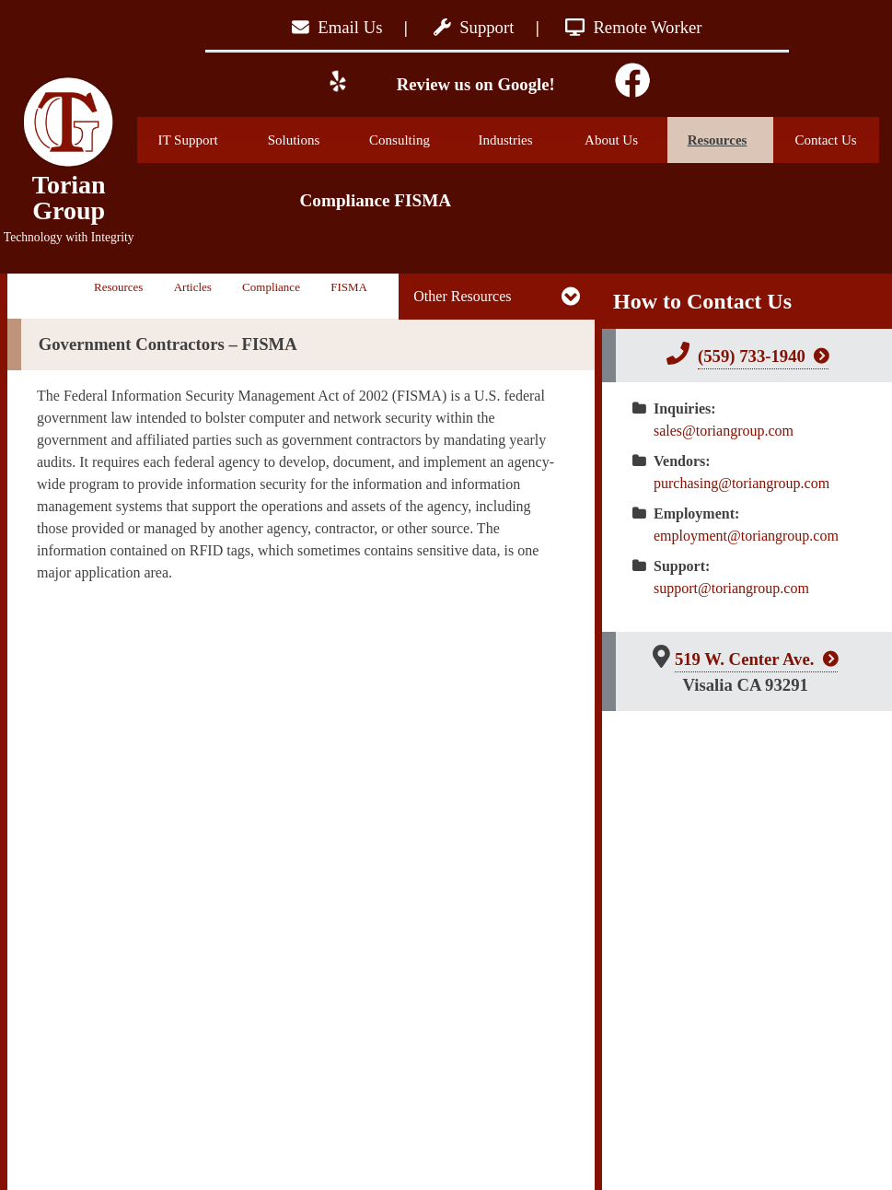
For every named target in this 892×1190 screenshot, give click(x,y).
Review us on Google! (473, 84)
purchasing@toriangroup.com (741, 483)
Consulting (412, 140)
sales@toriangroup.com (724, 430)
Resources (730, 140)
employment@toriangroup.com (746, 535)
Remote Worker (633, 27)
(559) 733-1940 (751, 356)
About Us (625, 140)
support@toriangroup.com (731, 588)
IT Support (200, 140)
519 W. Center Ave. (745, 659)
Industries (519, 140)
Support (474, 27)
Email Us (337, 27)
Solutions (309, 140)
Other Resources (462, 296)
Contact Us (825, 140)
